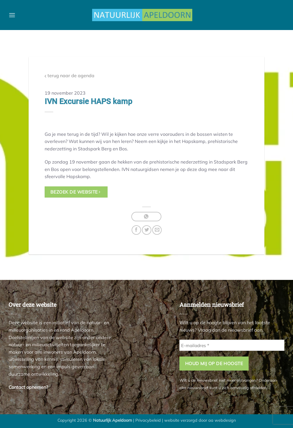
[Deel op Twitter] (146, 230)
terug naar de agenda (69, 75)
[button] (12, 15)
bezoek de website (75, 192)
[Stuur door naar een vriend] (157, 230)
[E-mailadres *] (231, 345)
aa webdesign (222, 420)
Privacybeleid (148, 420)
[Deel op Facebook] (136, 230)
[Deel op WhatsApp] (146, 216)
